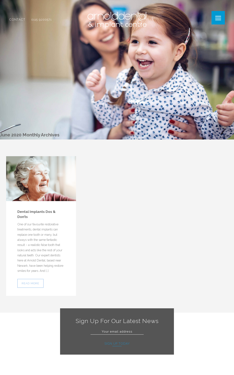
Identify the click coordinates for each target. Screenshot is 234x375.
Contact (17, 21)
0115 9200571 (41, 21)
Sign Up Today (117, 343)
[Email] (117, 331)
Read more (30, 283)
